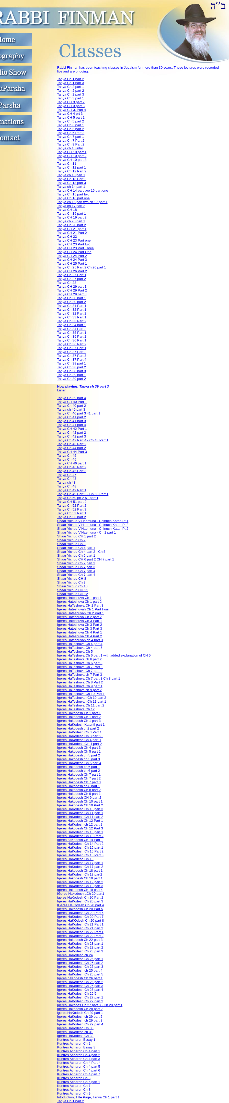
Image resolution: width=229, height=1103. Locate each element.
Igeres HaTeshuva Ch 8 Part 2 (80, 682)
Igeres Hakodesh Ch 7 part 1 (79, 774)
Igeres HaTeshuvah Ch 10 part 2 (81, 698)
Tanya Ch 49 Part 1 (71, 490)
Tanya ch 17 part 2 (71, 206)
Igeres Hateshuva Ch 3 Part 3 (79, 628)
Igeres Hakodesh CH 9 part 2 (79, 797)
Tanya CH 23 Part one (74, 240)
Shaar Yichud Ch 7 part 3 (76, 567)
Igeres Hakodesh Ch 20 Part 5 (80, 909)
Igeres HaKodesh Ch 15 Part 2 (80, 851)
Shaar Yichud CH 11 (72, 590)
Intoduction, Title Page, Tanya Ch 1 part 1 (88, 1097)
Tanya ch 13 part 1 (71, 175)
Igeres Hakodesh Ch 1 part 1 (79, 713)
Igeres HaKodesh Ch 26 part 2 (80, 982)
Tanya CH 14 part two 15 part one (82, 190)
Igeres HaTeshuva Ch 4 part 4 (79, 644)
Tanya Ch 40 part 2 (71, 406)
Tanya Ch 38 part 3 (71, 371)
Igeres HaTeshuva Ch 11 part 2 (80, 705)
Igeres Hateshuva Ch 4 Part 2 (79, 636)
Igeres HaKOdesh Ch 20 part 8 (80, 920)
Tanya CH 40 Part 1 (72, 402)
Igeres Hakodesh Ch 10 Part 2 (80, 805)
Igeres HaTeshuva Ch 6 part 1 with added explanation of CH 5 (104, 655)
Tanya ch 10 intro (70, 148)
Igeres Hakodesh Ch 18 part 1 (80, 870)
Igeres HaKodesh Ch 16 (75, 859)
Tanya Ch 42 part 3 (71, 436)
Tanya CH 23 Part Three (75, 248)
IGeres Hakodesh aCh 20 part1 (80, 894)
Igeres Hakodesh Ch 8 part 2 (79, 790)
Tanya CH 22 (67, 236)
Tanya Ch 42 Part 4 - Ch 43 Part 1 (83, 440)
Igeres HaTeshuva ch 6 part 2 (79, 659)
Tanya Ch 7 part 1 (70, 137)
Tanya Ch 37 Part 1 (71, 348)
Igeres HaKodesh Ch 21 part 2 (80, 928)
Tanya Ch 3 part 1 (70, 98)
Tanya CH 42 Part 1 (72, 429)
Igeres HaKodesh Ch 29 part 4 (80, 1024)
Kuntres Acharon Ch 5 (73, 1078)
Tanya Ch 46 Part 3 (71, 471)
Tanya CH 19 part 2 (72, 217)
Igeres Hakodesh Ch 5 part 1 (79, 751)
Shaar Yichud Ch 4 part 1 (76, 548)
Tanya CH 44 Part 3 (72, 452)
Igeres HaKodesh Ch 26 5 (76, 993)
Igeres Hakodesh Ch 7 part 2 (79, 778)
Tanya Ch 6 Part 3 (71, 133)
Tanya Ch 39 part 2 (71, 379)
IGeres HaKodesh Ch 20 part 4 (80, 905)
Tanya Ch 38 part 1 (71, 363)
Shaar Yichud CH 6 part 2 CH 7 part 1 (85, 559)
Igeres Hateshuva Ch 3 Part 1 (79, 621)
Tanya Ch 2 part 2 (70, 90)
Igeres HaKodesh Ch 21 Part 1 (80, 924)
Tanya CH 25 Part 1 (72, 263)
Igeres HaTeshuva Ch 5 (75, 651)
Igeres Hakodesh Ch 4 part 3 (79, 748)
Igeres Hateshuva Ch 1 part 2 (79, 601)
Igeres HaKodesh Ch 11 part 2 (80, 817)
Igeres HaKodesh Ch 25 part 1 (80, 959)
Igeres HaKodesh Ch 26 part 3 (80, 986)
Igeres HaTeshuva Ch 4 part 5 (79, 648)
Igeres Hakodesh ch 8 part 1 (78, 786)
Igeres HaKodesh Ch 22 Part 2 (80, 936)
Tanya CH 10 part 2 (72, 156)
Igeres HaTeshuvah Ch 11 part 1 (81, 701)
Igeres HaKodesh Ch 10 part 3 (80, 809)
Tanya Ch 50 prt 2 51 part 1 (78, 498)
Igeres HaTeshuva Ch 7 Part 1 (80, 667)
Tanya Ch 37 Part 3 (71, 356)
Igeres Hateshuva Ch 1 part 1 (79, 598)
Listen (61, 390)
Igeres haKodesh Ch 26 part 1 (80, 978)
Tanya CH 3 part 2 (71, 102)
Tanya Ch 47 (66, 475)
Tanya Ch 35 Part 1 (71, 333)
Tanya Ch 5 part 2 (70, 121)
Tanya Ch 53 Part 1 (71, 513)
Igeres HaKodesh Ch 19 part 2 (80, 882)
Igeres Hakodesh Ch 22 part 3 (80, 940)
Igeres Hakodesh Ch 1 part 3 (79, 721)
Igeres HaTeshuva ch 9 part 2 (79, 690)
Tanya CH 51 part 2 (72, 502)
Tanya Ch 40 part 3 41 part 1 (78, 413)
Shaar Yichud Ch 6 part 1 (76, 555)
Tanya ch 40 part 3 (71, 409)
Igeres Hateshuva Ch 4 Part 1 (79, 632)
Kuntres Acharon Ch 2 (73, 1043)
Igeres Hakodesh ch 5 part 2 (78, 755)
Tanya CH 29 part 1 (72, 286)
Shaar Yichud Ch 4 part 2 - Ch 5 (81, 552)
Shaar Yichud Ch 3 (71, 544)
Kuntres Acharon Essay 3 (76, 1047)
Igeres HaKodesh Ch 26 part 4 (80, 990)
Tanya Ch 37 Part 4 (71, 359)
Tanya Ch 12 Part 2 (71, 171)
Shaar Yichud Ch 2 (71, 540)
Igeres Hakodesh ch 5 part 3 (78, 759)
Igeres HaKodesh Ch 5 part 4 (79, 763)
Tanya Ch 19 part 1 (71, 213)
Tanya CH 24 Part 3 (72, 260)
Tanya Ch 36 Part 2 (71, 344)
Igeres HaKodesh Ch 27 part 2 (80, 1001)
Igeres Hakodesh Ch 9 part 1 (79, 794)
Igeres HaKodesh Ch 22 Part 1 (80, 932)
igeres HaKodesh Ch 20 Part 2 (80, 897)
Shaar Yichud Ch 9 (71, 582)
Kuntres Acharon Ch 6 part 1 (78, 1082)
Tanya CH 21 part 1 (72, 229)
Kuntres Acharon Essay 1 (76, 1040)
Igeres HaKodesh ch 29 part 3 (79, 1020)
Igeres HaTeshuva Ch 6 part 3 (79, 663)
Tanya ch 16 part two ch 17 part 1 (82, 202)
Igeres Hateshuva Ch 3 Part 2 (79, 625)
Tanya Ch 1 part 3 (70, 83)
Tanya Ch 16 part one (73, 198)
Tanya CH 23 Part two (73, 244)
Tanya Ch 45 (66, 455)
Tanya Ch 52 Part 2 (71, 505)
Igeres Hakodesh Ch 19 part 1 (80, 878)
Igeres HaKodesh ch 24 (75, 955)
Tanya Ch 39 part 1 (71, 375)
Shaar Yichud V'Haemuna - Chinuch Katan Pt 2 (93, 525)
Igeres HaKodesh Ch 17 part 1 (80, 863)
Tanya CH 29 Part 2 (72, 290)
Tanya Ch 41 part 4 (71, 425)
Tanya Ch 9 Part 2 (71, 144)
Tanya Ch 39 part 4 (71, 398)
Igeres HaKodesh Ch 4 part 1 (79, 740)
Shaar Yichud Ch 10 (72, 586)
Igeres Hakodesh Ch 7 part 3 (79, 782)
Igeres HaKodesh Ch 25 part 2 (80, 963)
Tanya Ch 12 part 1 (71, 167)
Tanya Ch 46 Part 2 (71, 467)
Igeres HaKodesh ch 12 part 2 (79, 824)
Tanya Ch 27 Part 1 (71, 275)
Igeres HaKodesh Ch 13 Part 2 (80, 836)
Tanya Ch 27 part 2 (71, 279)
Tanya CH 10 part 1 (72, 152)
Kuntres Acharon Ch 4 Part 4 (79, 1063)
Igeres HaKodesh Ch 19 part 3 (80, 886)
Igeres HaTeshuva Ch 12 (76, 709)
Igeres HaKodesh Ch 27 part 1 (80, 997)
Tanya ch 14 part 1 (71, 187)
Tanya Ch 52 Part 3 (71, 509)
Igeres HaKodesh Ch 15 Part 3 (80, 855)
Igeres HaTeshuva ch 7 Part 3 (79, 675)
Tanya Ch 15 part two (73, 194)
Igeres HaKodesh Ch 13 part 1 (80, 832)
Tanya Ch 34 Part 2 (71, 329)
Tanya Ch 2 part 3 (70, 94)
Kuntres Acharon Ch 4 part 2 (78, 1055)
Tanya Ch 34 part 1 (71, 325)
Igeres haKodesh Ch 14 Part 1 (80, 840)
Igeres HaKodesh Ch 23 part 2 (80, 947)
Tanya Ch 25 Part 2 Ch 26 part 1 (81, 267)
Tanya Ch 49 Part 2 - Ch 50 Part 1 (83, 494)
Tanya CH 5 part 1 (71, 117)
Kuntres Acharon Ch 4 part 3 (78, 1059)
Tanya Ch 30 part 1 (71, 298)
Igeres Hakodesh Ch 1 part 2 (79, 717)
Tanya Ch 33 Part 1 (71, 317)
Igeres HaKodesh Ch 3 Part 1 (79, 732)
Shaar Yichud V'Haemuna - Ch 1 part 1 (86, 532)
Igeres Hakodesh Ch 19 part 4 (80, 890)
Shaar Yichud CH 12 (72, 594)
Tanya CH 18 (67, 210)
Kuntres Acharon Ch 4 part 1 (78, 1051)
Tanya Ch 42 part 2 (71, 432)
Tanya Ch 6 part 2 (70, 129)
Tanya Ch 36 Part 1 (71, 340)
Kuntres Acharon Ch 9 (73, 1093)
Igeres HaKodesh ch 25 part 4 (79, 970)
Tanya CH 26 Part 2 (72, 271)
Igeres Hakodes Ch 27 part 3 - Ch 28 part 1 (90, 1005)
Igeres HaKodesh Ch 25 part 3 (80, 967)
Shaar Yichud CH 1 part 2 (76, 536)
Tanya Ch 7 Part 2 (71, 140)
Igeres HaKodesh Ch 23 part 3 (80, 951)
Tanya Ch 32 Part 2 (71, 313)
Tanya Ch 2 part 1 (70, 87)
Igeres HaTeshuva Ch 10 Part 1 (81, 694)
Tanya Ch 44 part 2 (71, 448)
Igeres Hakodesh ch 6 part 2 (78, 771)
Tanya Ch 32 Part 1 (71, 309)
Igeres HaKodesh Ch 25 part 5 (80, 974)
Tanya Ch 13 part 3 (71, 183)
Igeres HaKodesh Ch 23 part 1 (80, 943)
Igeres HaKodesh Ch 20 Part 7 (80, 917)
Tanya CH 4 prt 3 (70, 114)
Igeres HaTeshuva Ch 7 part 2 (79, 671)
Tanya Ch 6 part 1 (70, 125)
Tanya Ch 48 (66, 479)
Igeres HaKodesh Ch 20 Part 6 (80, 913)
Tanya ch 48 (66, 482)
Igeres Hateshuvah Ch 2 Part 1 (80, 613)
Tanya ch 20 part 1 (71, 221)
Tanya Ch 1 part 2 (70, 79)
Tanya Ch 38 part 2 (71, 367)
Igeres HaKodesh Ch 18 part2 (79, 874)
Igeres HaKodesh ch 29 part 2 (79, 1016)
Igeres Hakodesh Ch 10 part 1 (80, 801)
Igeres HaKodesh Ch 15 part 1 (80, 847)
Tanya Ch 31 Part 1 (71, 306)
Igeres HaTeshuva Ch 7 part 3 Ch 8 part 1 (88, 678)
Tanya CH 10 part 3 (72, 160)
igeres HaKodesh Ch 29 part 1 (80, 1013)
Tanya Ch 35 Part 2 (71, 336)
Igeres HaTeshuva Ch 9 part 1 (79, 686)
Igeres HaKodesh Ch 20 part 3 (80, 901)
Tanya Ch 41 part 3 (71, 421)
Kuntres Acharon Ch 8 (73, 1089)
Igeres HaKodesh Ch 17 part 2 (80, 867)
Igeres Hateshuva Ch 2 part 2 (79, 617)
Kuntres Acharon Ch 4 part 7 (78, 1074)
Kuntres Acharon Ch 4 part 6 (78, 1070)
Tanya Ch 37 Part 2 (71, 352)
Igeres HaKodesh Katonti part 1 (81, 724)
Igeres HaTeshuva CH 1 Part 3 (80, 605)
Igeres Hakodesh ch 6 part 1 (78, 767)
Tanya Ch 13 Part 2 (71, 179)
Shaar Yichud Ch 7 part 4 (76, 571)
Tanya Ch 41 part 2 (71, 417)
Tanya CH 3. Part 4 (71, 110)
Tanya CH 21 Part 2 (72, 233)
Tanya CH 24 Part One (74, 252)
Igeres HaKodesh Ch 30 (75, 1028)
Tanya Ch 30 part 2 (71, 302)
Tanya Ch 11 (66, 163)
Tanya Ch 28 (66, 283)
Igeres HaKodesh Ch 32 (75, 1036)
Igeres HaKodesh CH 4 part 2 (79, 744)
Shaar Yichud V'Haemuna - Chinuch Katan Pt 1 (93, 521)
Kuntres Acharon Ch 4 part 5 (78, 1066)
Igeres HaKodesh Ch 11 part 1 (80, 813)
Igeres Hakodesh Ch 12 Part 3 (80, 828)
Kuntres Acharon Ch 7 (73, 1086)
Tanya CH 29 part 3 (72, 294)
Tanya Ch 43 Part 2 (71, 444)
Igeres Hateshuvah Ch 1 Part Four (83, 609)
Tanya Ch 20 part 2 (71, 225)
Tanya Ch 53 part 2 (71, 517)
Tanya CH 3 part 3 (71, 106)
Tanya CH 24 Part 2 (72, 256)
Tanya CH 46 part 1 (72, 463)
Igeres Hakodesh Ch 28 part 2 (80, 1009)
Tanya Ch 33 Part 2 (71, 321)
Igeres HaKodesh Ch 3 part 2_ (80, 736)
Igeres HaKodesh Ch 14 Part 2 (80, 844)
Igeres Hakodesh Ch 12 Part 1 (80, 821)
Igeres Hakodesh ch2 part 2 (78, 728)
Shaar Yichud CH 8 (71, 578)
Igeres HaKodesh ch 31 (75, 1032)
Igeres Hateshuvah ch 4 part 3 (80, 640)
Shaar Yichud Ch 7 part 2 (76, 563)
